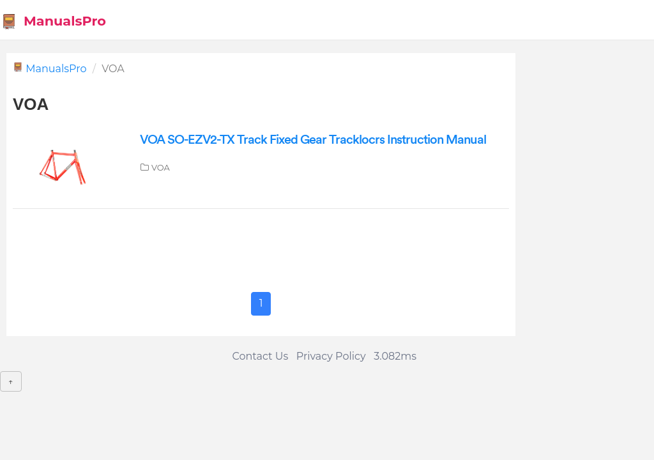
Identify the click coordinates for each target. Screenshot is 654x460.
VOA (160, 167)
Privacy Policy (331, 356)
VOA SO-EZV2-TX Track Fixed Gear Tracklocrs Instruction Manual (313, 140)
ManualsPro (53, 21)
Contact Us (260, 356)
